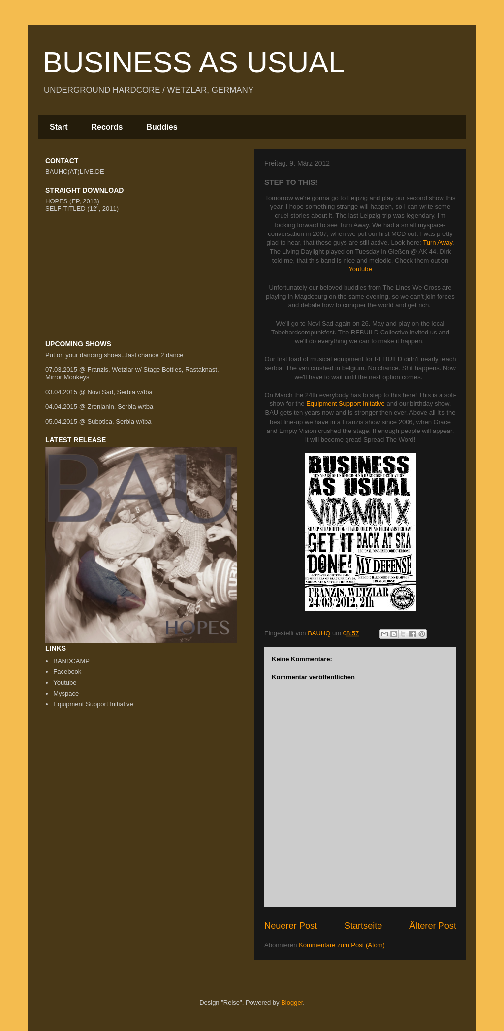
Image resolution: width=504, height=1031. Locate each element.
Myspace (66, 693)
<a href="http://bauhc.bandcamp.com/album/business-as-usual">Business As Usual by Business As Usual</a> (143, 304)
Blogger (292, 1002)
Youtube (360, 269)
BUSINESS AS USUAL (194, 62)
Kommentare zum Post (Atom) (342, 945)
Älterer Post (433, 926)
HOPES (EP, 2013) (72, 201)
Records (107, 127)
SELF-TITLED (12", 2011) (82, 208)
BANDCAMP (71, 661)
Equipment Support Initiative (93, 704)
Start (58, 127)
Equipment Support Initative (345, 403)
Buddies (161, 127)
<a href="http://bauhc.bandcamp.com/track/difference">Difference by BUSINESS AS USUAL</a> (143, 247)
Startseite (363, 926)
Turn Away (437, 242)
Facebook (67, 671)
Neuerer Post (290, 926)
